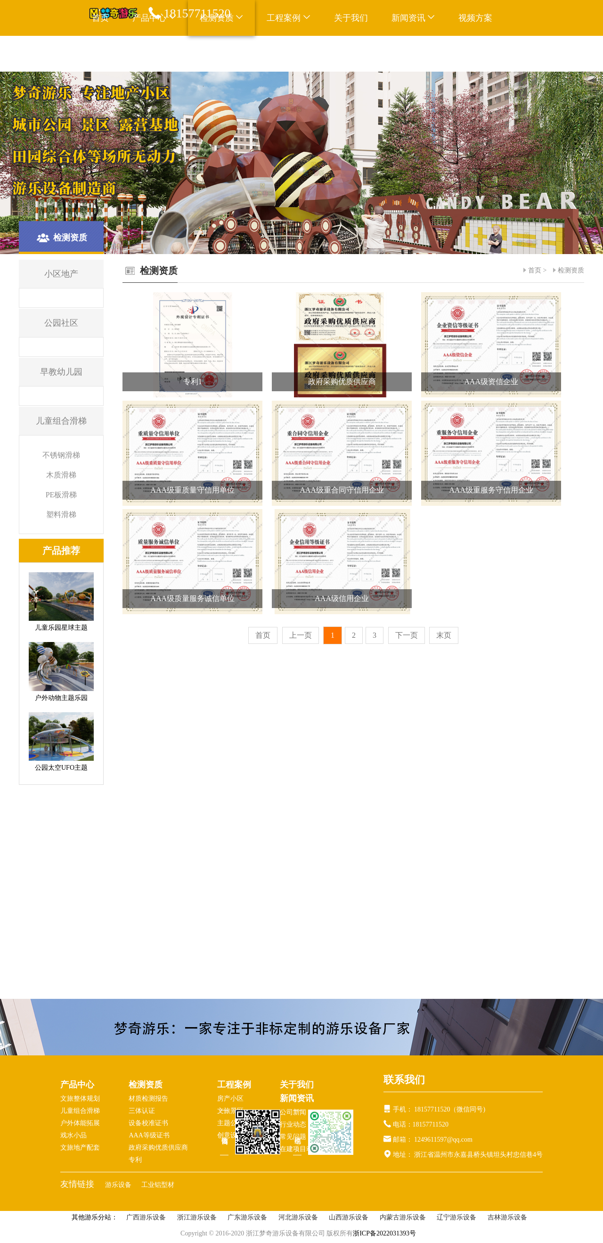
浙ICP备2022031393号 (384, 1233)
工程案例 (288, 18)
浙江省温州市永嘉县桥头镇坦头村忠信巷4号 (478, 1154)
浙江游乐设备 (197, 1217)
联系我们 (109, 53)
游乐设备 (119, 1184)
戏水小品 (73, 1135)
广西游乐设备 (146, 1217)
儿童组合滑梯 (80, 1110)
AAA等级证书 (149, 1135)
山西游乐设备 (348, 1217)
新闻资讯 (413, 18)
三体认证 (142, 1110)
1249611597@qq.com (443, 1139)
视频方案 (475, 18)
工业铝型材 (157, 1184)
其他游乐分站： (95, 1217)
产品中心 (77, 1084)
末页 (443, 635)
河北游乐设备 (298, 1217)
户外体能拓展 (80, 1123)
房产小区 (230, 1098)
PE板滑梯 (61, 495)
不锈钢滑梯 (61, 455)
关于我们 (351, 18)
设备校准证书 (148, 1123)
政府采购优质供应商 (158, 1147)
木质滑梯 (61, 475)
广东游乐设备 (247, 1217)
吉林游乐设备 (507, 1217)
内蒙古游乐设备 (403, 1217)
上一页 (300, 635)
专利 (135, 1159)
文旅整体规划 (80, 1098)
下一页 (406, 635)
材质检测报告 (148, 1098)
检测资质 (571, 270)
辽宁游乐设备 (456, 1217)
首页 (100, 18)
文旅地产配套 (80, 1147)
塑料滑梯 (61, 514)
